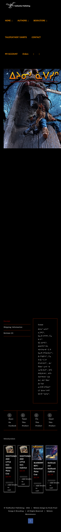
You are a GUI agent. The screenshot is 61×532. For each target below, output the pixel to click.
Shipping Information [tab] (13, 327)
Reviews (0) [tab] (8, 333)
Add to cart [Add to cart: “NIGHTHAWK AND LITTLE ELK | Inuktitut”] (22, 481)
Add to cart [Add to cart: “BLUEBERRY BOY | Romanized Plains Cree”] (37, 488)
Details (12, 485)
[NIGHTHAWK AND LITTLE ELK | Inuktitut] (23, 449)
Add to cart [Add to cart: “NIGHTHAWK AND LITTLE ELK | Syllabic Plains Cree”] (8, 487)
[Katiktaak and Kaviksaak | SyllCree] (51, 452)
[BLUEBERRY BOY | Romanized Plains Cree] (37, 452)
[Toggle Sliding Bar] (39, 54)
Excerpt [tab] (7, 321)
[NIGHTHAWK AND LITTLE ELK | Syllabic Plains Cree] (9, 449)
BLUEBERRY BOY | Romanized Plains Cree (38, 469)
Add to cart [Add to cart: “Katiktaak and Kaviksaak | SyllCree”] (50, 485)
